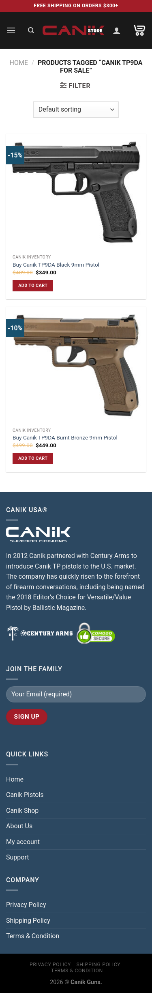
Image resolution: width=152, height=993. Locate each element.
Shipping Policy (28, 920)
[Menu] (11, 30)
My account (23, 842)
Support (17, 857)
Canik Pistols (25, 795)
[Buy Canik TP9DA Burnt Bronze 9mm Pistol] (76, 365)
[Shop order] (76, 109)
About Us (19, 826)
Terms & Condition (32, 936)
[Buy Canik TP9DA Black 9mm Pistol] (76, 192)
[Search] (31, 30)
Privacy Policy (26, 905)
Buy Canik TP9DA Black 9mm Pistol (56, 264)
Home (18, 63)
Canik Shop (22, 810)
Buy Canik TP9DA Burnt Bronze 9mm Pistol (65, 437)
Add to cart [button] (32, 285)
